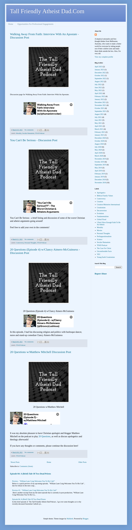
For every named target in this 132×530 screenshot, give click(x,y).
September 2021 (100, 111)
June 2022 (98, 87)
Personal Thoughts (30, 243)
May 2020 (98, 150)
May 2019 (98, 168)
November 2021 (100, 105)
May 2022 (98, 90)
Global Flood (101, 219)
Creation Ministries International (108, 205)
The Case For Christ (104, 248)
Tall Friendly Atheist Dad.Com (47, 11)
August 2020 (99, 144)
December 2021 (100, 102)
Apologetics (101, 193)
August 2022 (99, 81)
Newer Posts (15, 462)
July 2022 (98, 84)
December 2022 (100, 73)
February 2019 (100, 174)
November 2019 (100, 159)
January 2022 (99, 99)
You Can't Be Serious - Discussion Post (33, 140)
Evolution (100, 213)
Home (10, 24)
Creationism (101, 208)
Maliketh (70, 519)
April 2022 (98, 93)
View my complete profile (104, 57)
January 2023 (99, 70)
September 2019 (100, 165)
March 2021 (99, 129)
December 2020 (100, 138)
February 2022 (100, 96)
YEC (98, 254)
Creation (100, 202)
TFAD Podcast (39, 133)
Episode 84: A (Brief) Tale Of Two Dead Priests (30, 474)
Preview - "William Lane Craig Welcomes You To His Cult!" (33, 481)
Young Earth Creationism (106, 257)
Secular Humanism (28, 133)
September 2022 (100, 78)
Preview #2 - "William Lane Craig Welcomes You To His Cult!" (34, 490)
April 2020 (98, 153)
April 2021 (98, 126)
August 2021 (99, 114)
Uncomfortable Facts (104, 251)
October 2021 (99, 108)
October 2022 (99, 75)
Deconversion (102, 211)
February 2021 (100, 132)
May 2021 (98, 123)
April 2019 (98, 171)
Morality (18, 133)
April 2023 (98, 67)
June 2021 (98, 120)
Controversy (20, 243)
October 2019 (99, 162)
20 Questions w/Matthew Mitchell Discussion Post (40, 352)
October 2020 (99, 141)
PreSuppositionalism (104, 236)
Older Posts (82, 462)
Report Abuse (101, 273)
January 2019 (99, 177)
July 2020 (98, 147)
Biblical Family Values (105, 196)
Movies (99, 230)
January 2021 (99, 135)
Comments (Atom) (26, 466)
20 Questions (44, 436)
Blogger (85, 519)
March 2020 (99, 156)
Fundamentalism (103, 216)
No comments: (29, 130)
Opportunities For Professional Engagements (35, 24)
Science (99, 239)
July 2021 (98, 117)
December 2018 (100, 180)
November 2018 (100, 183)
